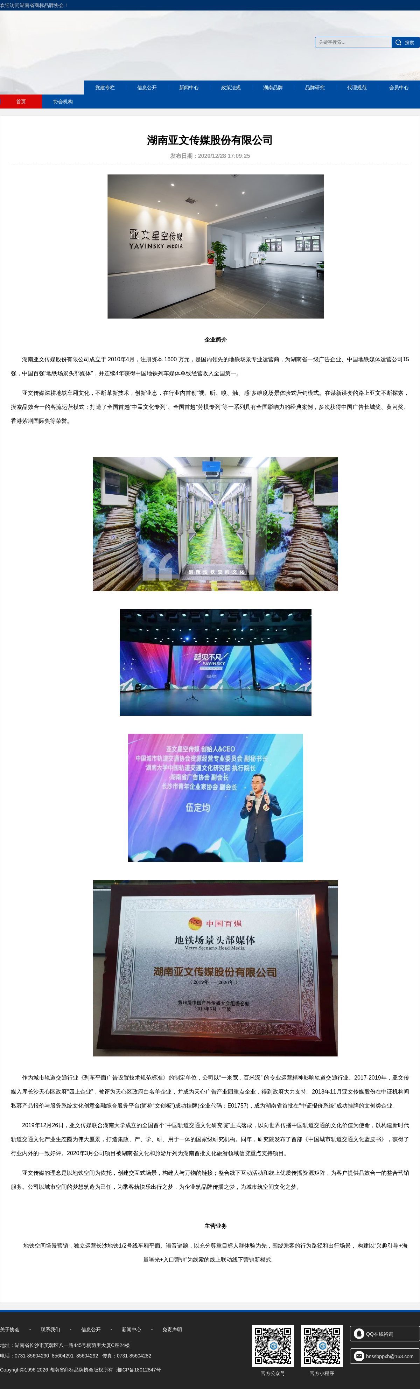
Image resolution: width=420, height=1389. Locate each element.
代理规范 (357, 100)
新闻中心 (189, 100)
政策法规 (231, 100)
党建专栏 (105, 101)
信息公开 (147, 101)
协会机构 (63, 101)
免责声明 (172, 1329)
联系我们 (50, 1329)
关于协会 (10, 1329)
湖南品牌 (273, 100)
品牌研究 (315, 100)
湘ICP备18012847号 (138, 1370)
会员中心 (399, 100)
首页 (21, 101)
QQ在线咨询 (379, 1334)
